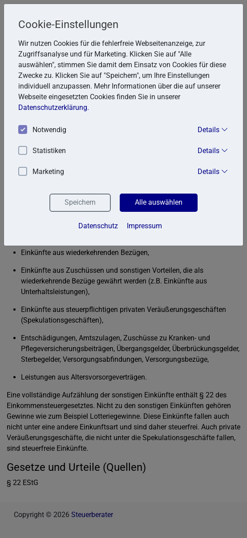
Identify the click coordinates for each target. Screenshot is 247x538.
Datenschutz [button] (98, 226)
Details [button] (213, 129)
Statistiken (42, 151)
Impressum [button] (144, 226)
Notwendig (42, 130)
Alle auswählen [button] (158, 202)
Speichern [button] (80, 202)
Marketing (41, 172)
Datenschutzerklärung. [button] (53, 107)
